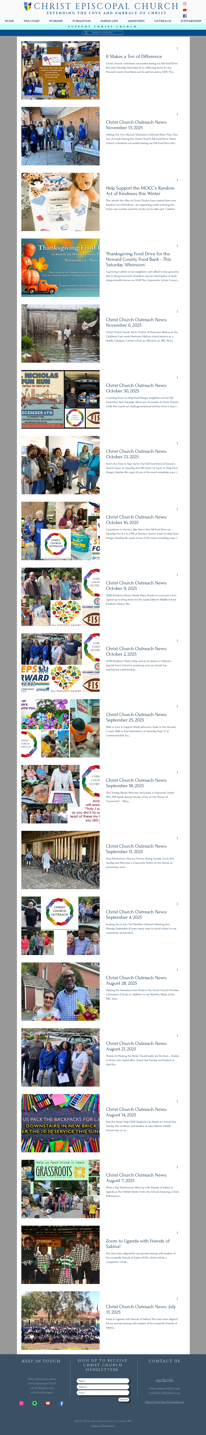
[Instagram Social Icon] (21, 1403)
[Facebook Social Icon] (61, 1403)
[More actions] (178, 48)
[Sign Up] (123, 1400)
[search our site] (102, 33)
